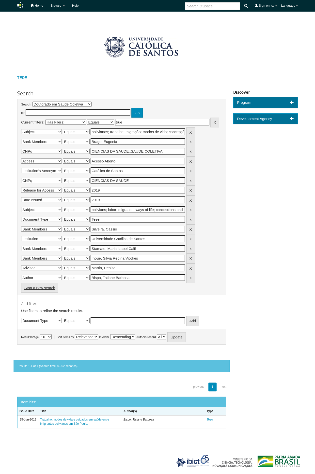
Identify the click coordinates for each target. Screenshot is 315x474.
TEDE (22, 77)
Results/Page (30, 337)
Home (37, 5)
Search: (26, 104)
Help (75, 5)
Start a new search (39, 288)
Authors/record (146, 337)
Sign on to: (266, 5)
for (23, 113)
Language (289, 5)
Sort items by (65, 337)
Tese (210, 419)
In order (104, 337)
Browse (58, 5)
